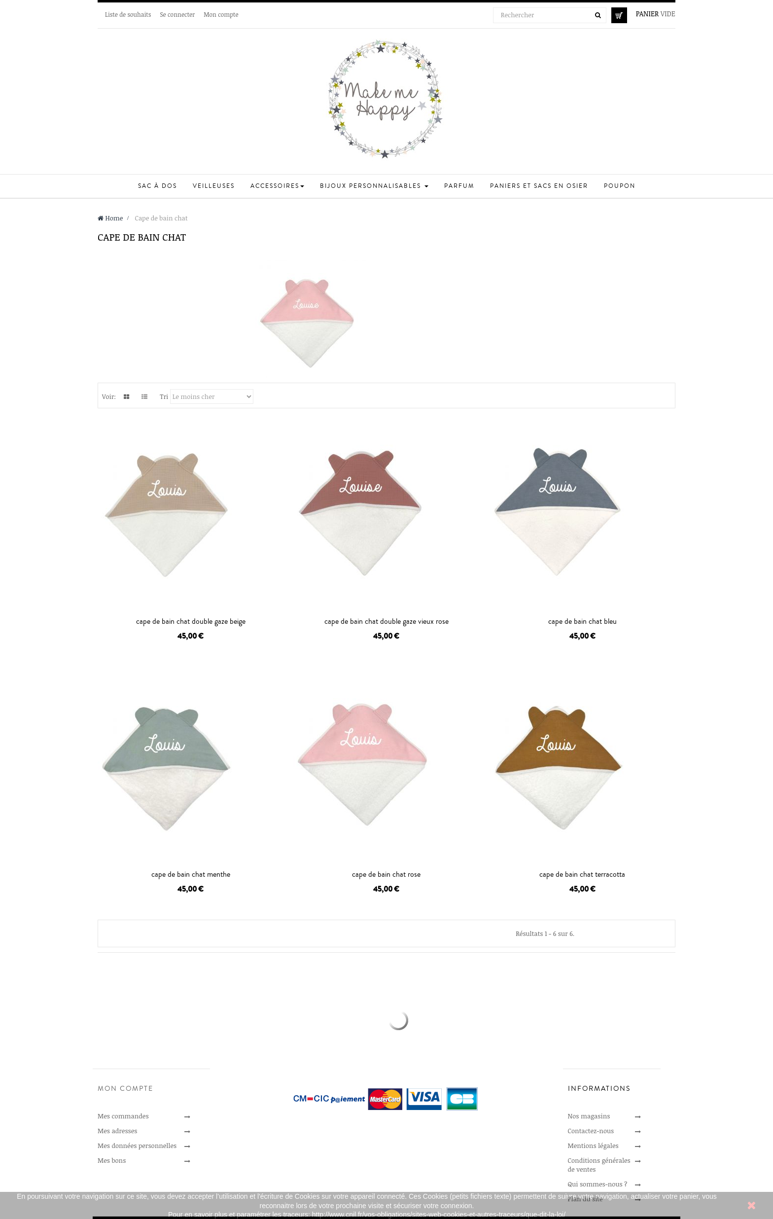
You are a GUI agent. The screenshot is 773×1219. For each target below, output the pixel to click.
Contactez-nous (591, 1130)
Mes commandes (123, 1115)
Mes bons (112, 1160)
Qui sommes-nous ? (598, 1184)
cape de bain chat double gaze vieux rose (386, 621)
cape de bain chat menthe (190, 874)
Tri (164, 396)
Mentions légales (593, 1145)
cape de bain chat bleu (582, 621)
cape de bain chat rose (386, 874)
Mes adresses (117, 1130)
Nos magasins (589, 1115)
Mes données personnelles (137, 1145)
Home (110, 218)
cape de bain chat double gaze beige (191, 621)
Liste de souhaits (128, 14)
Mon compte (221, 14)
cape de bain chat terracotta (582, 874)
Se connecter (177, 14)
